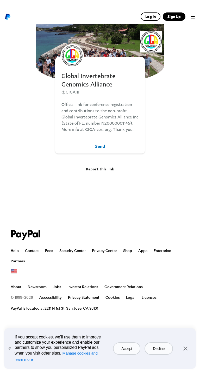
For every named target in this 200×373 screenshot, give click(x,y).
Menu (193, 17)
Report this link (100, 169)
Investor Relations (82, 287)
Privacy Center (104, 251)
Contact (32, 251)
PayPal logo (7, 16)
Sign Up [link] (174, 16)
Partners (18, 261)
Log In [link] (150, 16)
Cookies (112, 297)
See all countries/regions (14, 271)
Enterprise (162, 251)
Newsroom (37, 287)
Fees (49, 251)
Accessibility (50, 297)
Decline (159, 349)
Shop (127, 251)
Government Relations (123, 287)
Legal (130, 297)
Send (100, 146)
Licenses (149, 297)
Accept (126, 349)
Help (15, 251)
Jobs (57, 287)
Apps (142, 251)
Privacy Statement (83, 297)
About (16, 287)
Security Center (72, 251)
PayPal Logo (26, 235)
